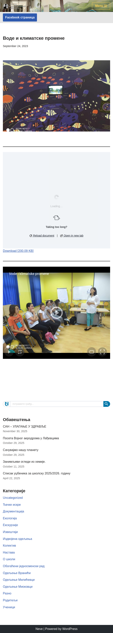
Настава (9, 552)
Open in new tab (71, 235)
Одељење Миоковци (18, 586)
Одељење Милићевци (19, 579)
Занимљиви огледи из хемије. (24, 461)
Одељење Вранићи (17, 573)
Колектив (9, 545)
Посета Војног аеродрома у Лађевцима (31, 438)
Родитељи (10, 600)
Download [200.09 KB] (18, 250)
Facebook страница (20, 17)
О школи (9, 559)
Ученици (9, 607)
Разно (7, 593)
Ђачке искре (12, 504)
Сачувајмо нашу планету (20, 450)
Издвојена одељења (17, 538)
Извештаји (10, 532)
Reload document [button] (42, 235)
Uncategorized (13, 497)
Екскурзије (10, 525)
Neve (39, 629)
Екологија (10, 518)
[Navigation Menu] (101, 6)
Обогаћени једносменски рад (23, 566)
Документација (13, 511)
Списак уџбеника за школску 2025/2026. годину (36, 473)
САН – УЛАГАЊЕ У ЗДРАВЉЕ (24, 426)
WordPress (70, 629)
